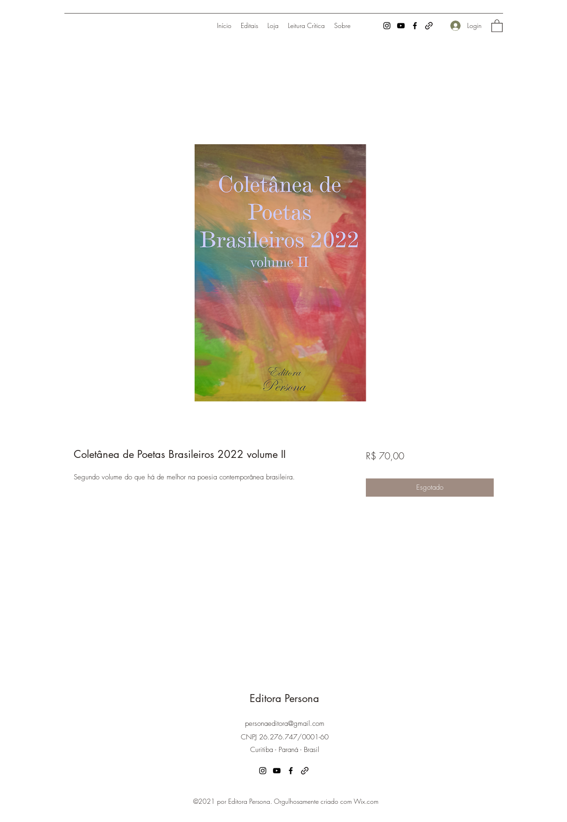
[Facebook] (415, 25)
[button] (497, 25)
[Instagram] (387, 25)
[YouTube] (401, 25)
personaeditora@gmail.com (284, 723)
